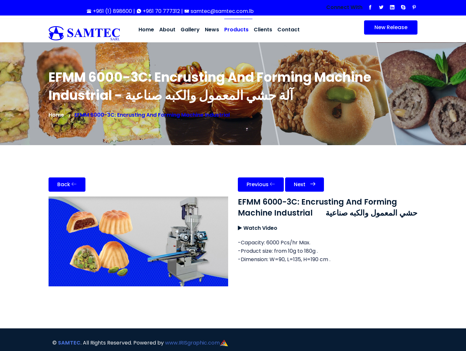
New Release (385, 29)
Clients (263, 29)
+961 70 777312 (158, 11)
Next (304, 184)
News (212, 29)
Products (236, 29)
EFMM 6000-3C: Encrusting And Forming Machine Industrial (152, 115)
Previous (261, 184)
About (167, 29)
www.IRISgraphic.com (192, 342)
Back (67, 184)
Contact (288, 29)
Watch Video (260, 228)
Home (146, 29)
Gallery (190, 29)
